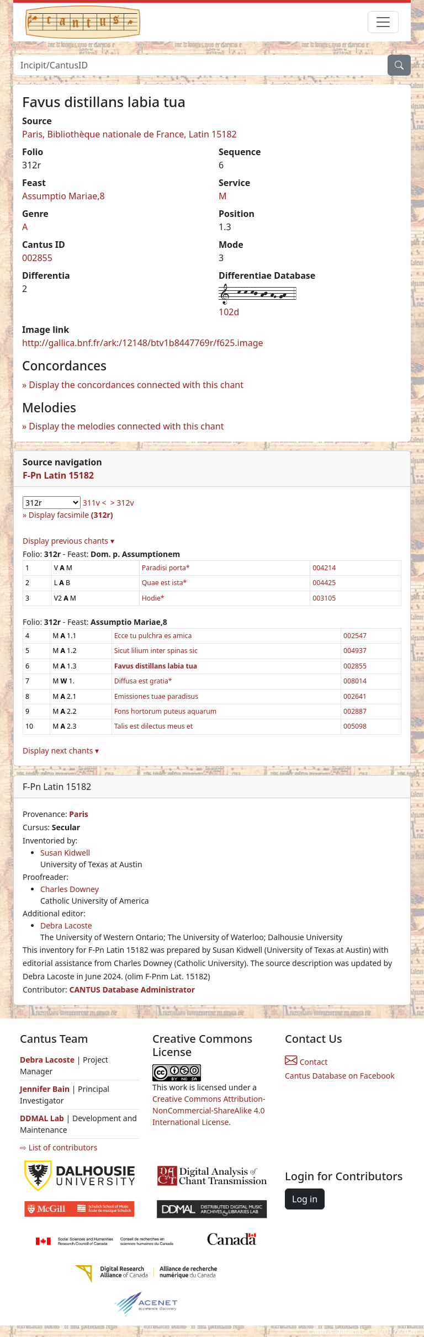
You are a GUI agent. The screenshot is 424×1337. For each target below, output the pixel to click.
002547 (355, 635)
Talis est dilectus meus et (153, 726)
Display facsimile (71, 515)
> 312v (122, 502)
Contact (306, 1062)
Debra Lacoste (66, 925)
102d (229, 312)
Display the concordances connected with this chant (136, 385)
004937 (355, 650)
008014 (355, 681)
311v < (95, 502)
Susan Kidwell (65, 852)
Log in (304, 1199)
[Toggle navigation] (383, 22)
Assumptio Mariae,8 (63, 196)
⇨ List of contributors (58, 1147)
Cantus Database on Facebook (340, 1075)
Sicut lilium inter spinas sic (156, 650)
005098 (355, 726)
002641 (355, 696)
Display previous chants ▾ (68, 540)
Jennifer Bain (46, 1089)
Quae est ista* (164, 582)
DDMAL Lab (42, 1118)
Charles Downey (69, 889)
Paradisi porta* (166, 567)
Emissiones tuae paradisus (156, 696)
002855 (37, 258)
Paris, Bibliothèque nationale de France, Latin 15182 (129, 134)
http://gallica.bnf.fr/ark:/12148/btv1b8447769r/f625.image (142, 343)
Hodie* (153, 598)
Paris (78, 814)
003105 (324, 598)
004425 (324, 582)
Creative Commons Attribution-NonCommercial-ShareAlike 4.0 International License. (208, 1110)
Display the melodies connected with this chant (126, 426)
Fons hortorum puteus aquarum (165, 711)
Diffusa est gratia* (143, 681)
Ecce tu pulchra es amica (153, 635)
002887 (355, 711)
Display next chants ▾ (61, 750)
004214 (324, 567)
